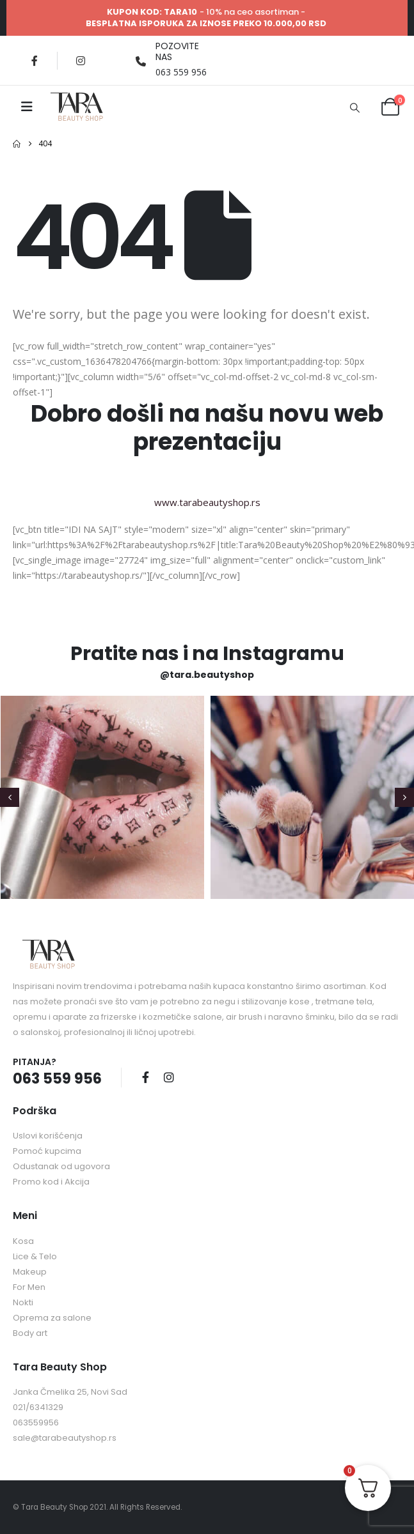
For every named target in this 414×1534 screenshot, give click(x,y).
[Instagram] (80, 60)
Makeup (30, 1272)
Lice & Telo (35, 1256)
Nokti (23, 1302)
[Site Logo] (76, 107)
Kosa (23, 1241)
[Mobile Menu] (27, 107)
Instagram (169, 1077)
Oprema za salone (52, 1318)
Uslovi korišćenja (48, 1136)
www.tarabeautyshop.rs (207, 502)
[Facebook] (34, 60)
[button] (354, 107)
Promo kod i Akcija (51, 1182)
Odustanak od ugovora (61, 1166)
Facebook (145, 1077)
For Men (29, 1287)
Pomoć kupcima (47, 1151)
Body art (30, 1333)
